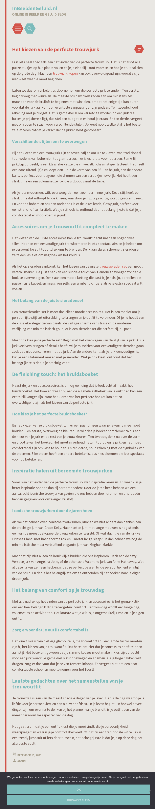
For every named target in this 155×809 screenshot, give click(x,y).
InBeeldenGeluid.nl (34, 8)
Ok (78, 789)
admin (21, 761)
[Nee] (150, 791)
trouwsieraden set (113, 266)
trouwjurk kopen (65, 73)
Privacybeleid (78, 800)
